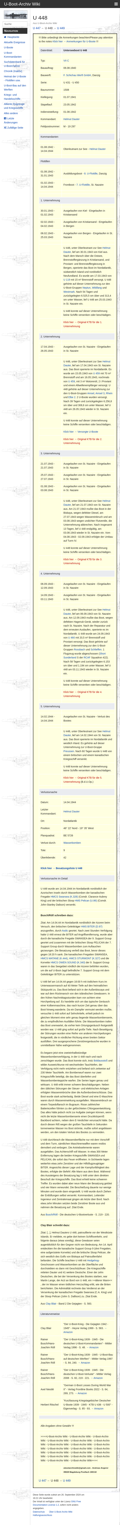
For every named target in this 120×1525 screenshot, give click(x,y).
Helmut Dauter (71, 119)
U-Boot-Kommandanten (13, 54)
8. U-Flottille (91, 173)
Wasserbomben (72, 842)
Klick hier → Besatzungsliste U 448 (61, 868)
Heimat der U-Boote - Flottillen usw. (15, 78)
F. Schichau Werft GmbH (77, 75)
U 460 (71, 637)
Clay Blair (51, 1303)
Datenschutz (39, 1512)
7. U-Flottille (83, 184)
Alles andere (11, 113)
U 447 (37, 28)
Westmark (69, 291)
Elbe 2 (71, 397)
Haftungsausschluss (42, 1515)
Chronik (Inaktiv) (13, 71)
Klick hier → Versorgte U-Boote (80, 431)
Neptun (86, 287)
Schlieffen (96, 649)
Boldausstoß (101, 1060)
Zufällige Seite (15, 127)
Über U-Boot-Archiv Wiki (60, 1512)
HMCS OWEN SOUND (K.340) (68, 962)
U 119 (66, 279)
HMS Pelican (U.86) (86, 900)
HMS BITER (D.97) (91, 926)
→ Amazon (92, 1347)
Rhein (109, 393)
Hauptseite (13, 37)
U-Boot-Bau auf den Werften (15, 87)
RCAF (87, 657)
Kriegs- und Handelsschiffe (12, 96)
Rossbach (79, 649)
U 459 (96, 373)
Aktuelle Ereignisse (14, 42)
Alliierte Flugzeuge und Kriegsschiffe (14, 106)
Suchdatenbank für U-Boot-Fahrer (14, 63)
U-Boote (8, 47)
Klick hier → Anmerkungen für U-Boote (74, 41)
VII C (66, 60)
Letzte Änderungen (11, 120)
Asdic (65, 930)
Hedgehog (93, 1260)
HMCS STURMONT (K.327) (84, 958)
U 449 (61, 28)
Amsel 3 (100, 393)
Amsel (90, 393)
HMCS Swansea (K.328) (64, 896)
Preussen (68, 751)
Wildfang (97, 287)
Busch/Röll (52, 1214)
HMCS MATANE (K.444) (54, 958)
